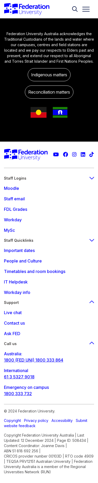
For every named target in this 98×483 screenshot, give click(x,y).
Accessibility (62, 420)
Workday (13, 219)
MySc (9, 230)
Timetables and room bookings (34, 271)
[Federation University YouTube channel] (56, 154)
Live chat (13, 312)
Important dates (19, 250)
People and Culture (23, 261)
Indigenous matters (49, 74)
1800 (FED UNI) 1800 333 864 (33, 360)
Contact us (14, 323)
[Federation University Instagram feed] (74, 154)
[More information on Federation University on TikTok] (91, 154)
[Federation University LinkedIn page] (83, 154)
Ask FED (12, 333)
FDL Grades (15, 209)
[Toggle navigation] (84, 9)
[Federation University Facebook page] (65, 154)
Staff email (14, 198)
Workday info (17, 292)
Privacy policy (36, 420)
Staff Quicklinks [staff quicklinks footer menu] (49, 240)
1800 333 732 (18, 393)
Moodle (11, 188)
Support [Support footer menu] (49, 302)
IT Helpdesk (16, 282)
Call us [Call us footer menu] (49, 343)
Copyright (12, 420)
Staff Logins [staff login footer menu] (49, 178)
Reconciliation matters (49, 92)
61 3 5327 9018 (19, 376)
